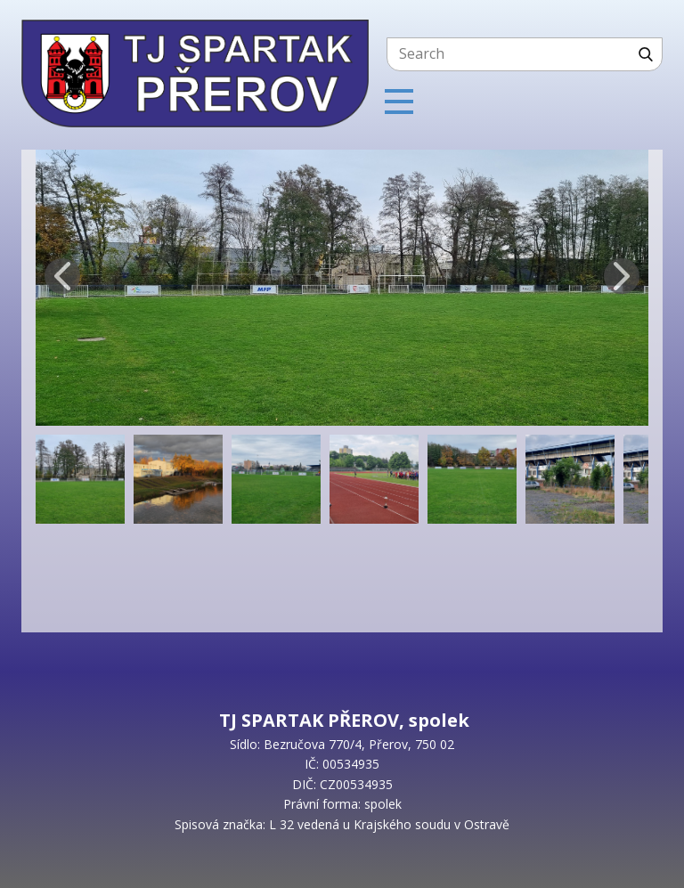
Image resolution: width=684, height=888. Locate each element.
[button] (62, 276)
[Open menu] (399, 101)
